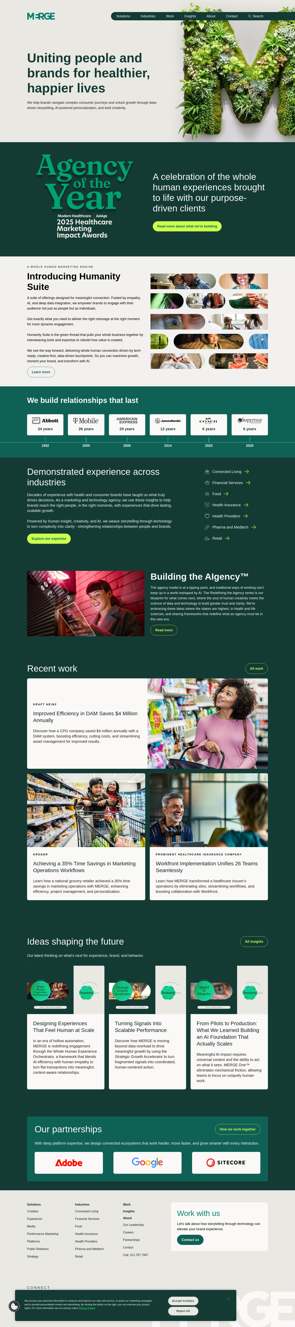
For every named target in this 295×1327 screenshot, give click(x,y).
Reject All (183, 1311)
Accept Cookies (183, 1300)
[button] (14, 1306)
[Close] (228, 1299)
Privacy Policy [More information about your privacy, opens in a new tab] (87, 1308)
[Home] (41, 16)
